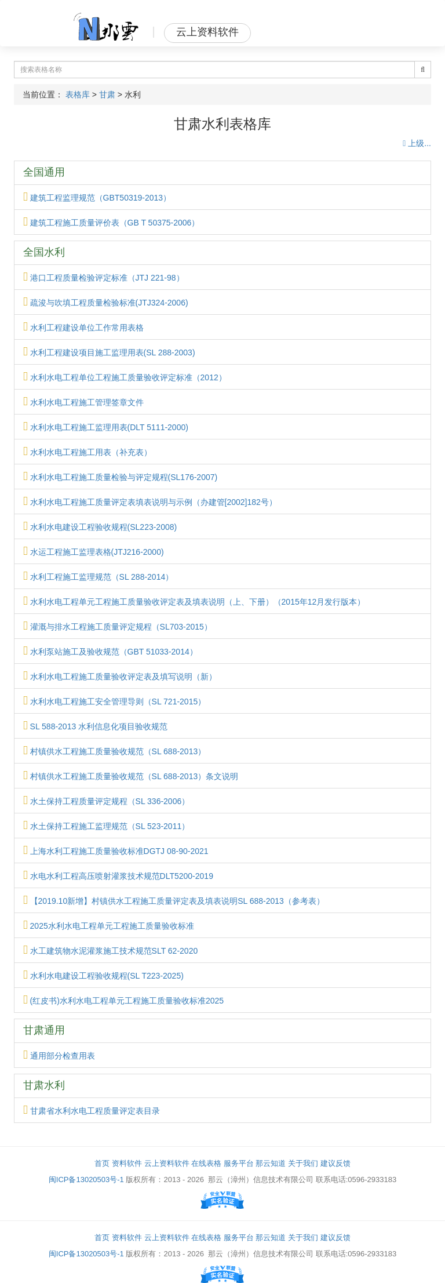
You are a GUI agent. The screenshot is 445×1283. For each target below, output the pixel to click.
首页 (102, 1163)
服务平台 (239, 1163)
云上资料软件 (166, 1163)
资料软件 (127, 1163)
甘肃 (107, 94)
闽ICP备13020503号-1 (86, 1179)
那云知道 (271, 1163)
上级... (417, 143)
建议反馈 (335, 1163)
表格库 (77, 94)
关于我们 (303, 1163)
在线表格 (206, 1163)
